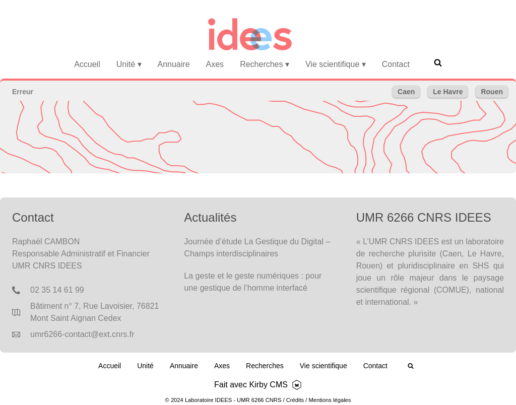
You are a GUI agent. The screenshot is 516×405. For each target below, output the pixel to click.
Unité (129, 64)
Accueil (87, 64)
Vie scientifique (335, 64)
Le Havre (448, 92)
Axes (215, 64)
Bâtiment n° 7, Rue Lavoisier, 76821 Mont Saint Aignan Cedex (94, 312)
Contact (396, 64)
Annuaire (174, 64)
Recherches (264, 64)
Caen (406, 92)
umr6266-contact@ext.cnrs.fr (82, 334)
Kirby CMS (268, 384)
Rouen (492, 92)
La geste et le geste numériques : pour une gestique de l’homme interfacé (252, 282)
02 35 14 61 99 (57, 290)
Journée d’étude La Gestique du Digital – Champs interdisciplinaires (257, 247)
